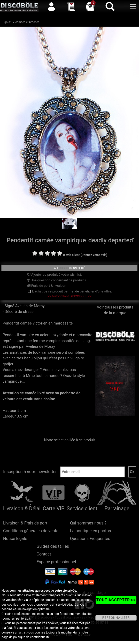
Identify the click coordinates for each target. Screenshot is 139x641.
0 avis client (71, 255)
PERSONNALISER (116, 618)
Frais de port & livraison (46, 286)
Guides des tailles (53, 546)
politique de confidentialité (31, 637)
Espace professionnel (56, 561)
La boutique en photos (90, 530)
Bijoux (7, 22)
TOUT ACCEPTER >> (116, 600)
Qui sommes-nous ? (88, 523)
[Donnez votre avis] (94, 255)
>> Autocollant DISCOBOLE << (69, 296)
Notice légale (15, 538)
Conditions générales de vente (30, 530)
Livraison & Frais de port (25, 523)
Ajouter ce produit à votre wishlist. (54, 274)
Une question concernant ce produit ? (56, 280)
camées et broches (27, 22)
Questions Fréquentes (90, 538)
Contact (44, 554)
